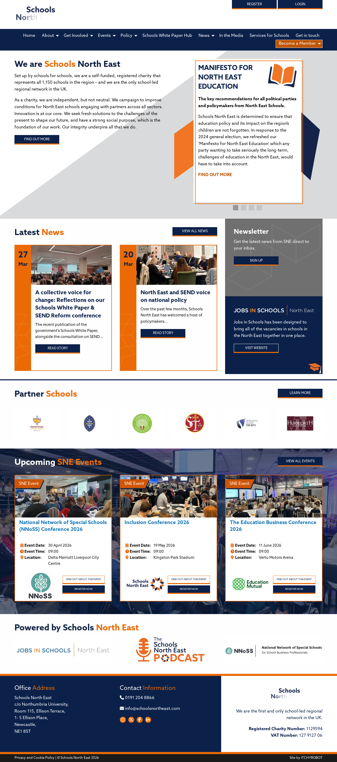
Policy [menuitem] (126, 36)
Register (254, 4)
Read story (58, 348)
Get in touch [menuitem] (307, 36)
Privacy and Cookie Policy (34, 758)
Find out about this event (83, 579)
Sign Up (256, 260)
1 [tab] (235, 207)
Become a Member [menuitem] (297, 44)
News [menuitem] (204, 36)
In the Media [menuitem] (231, 36)
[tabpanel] (247, 123)
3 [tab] (251, 207)
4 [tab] (259, 207)
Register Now (84, 589)
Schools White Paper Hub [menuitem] (167, 36)
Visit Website (256, 348)
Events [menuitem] (104, 36)
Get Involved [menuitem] (76, 36)
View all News (195, 231)
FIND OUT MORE (215, 175)
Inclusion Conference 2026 (157, 522)
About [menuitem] (48, 36)
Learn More (300, 393)
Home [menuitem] (29, 36)
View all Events (300, 461)
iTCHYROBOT (312, 758)
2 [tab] (243, 207)
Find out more (37, 139)
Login (300, 4)
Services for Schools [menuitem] (269, 36)
